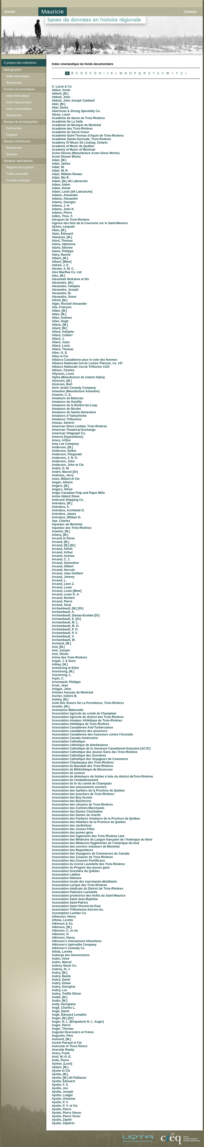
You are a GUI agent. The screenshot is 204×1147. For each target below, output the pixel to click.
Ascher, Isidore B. (64, 696)
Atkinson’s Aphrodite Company (74, 944)
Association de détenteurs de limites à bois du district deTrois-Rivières (102, 776)
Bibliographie (12, 70)
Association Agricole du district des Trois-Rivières (88, 717)
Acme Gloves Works (66, 156)
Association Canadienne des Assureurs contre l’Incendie (92, 734)
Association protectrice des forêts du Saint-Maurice (88, 895)
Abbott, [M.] (60, 93)
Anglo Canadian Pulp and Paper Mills (78, 493)
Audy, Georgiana (64, 1004)
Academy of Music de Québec (73, 146)
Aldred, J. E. (60, 265)
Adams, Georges (64, 202)
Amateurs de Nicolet (66, 409)
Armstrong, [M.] (63, 671)
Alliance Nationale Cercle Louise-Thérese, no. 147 (87, 363)
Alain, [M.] (59, 230)
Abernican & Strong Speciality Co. (76, 111)
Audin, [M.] (59, 1000)
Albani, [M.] (60, 258)
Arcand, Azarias (63, 556)
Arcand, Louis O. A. (66, 594)
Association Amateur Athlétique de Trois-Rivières (87, 720)
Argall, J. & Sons (64, 661)
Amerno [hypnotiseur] (67, 437)
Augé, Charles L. (64, 1007)
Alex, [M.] (58, 275)
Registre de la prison (20, 167)
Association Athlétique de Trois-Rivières (80, 724)
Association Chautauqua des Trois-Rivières (83, 762)
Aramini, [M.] (61, 531)
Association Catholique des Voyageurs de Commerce (90, 759)
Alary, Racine (61, 254)
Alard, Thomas (62, 240)
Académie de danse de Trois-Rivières (78, 118)
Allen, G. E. (60, 352)
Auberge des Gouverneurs (71, 955)
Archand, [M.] (61, 643)
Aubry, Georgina (63, 986)
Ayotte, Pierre (61, 1109)
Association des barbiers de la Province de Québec (88, 790)
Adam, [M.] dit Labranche (70, 181)
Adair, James (61, 163)
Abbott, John (61, 97)
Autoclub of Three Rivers (70, 1046)
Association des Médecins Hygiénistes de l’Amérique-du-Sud (95, 843)
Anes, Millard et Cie (66, 479)
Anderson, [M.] (62, 447)
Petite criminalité (17, 174)
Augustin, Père (62, 1035)
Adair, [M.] (59, 160)
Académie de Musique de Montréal (76, 125)
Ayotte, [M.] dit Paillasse (69, 1077)
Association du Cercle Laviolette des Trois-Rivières (88, 864)
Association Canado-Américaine (75, 738)
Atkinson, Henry (63, 937)
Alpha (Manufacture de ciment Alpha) (78, 377)
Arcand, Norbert (63, 598)
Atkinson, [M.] (62, 927)
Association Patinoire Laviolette (74, 892)
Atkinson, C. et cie (65, 930)
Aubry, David (61, 979)
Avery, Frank (61, 1053)
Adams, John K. (63, 209)
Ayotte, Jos (60, 1088)
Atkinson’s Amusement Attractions (77, 941)
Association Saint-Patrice (70, 902)
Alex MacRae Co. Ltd (67, 272)
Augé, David (60, 1011)
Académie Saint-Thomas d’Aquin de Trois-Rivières (88, 135)
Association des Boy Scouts (72, 797)
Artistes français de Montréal (72, 692)
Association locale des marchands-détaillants (84, 881)
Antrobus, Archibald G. (68, 510)
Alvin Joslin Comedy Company (74, 388)
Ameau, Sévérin (63, 423)
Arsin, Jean (60, 685)
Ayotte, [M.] (60, 1074)
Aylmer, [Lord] (62, 1063)
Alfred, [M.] (60, 300)
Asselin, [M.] (61, 706)
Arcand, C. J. (61, 559)
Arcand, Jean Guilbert (67, 573)
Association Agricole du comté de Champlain (84, 713)
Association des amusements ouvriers (79, 787)
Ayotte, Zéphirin (63, 1123)
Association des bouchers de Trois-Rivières (83, 794)
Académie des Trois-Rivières (72, 128)
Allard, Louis (61, 345)
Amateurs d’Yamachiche (69, 416)
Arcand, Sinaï (61, 605)
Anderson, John (63, 461)
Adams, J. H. (61, 205)
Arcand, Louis (62, 587)
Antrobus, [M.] (62, 503)
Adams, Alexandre (65, 198)
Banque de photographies (21, 122)
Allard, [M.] (59, 328)
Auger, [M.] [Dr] (63, 1018)
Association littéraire (67, 878)
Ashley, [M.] (60, 699)
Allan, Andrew (62, 317)
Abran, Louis (61, 114)
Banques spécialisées (18, 161)
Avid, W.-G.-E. (61, 1056)
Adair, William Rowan (67, 174)
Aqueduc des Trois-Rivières (71, 528)
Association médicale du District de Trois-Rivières (87, 888)
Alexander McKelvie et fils (70, 279)
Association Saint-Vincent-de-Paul (76, 906)
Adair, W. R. (60, 170)
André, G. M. (61, 468)
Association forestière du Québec (76, 871)
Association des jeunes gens (72, 832)
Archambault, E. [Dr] (66, 619)
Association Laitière (66, 874)
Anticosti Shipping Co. (68, 500)
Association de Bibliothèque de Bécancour (82, 769)
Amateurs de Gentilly (67, 402)
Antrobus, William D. (66, 517)
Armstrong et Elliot (65, 668)
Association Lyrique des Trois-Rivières (79, 885)
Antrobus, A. (61, 507)
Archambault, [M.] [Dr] (67, 608)
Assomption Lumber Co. (69, 913)
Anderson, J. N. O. (65, 458)
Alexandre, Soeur (64, 296)
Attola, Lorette (62, 951)
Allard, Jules (61, 342)
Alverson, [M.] (62, 381)
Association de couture (68, 773)
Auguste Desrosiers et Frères (73, 1032)
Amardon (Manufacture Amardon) (76, 391)
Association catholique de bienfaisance (80, 745)
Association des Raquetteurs (72, 850)
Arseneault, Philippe (66, 682)
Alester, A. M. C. (63, 268)
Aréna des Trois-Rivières (69, 657)
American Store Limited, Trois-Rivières (79, 426)
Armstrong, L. (62, 675)
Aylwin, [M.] (60, 1067)
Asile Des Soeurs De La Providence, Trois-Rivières (88, 703)
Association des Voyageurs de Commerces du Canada (90, 853)
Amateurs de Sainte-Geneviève (74, 412)
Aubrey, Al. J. (61, 969)
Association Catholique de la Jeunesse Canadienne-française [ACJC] (101, 748)
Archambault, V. (63, 636)
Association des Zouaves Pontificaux (78, 860)
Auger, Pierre (61, 1025)
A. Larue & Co (62, 86)
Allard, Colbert (62, 335)
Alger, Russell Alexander (69, 303)
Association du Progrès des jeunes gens (81, 867)
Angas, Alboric (62, 482)
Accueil (9, 12)
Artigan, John (61, 689)
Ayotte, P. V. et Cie (65, 1105)
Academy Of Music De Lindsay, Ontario (80, 142)
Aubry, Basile (61, 976)
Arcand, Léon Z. (63, 584)
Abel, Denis (60, 107)
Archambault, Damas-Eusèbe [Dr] (76, 615)
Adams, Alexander (65, 195)
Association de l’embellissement (75, 780)
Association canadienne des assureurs (79, 731)
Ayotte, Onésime (63, 1098)
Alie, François (62, 307)
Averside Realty (63, 1049)
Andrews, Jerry (63, 475)
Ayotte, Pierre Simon (66, 1112)
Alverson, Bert (62, 384)
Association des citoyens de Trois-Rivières (82, 804)
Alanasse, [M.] (62, 237)
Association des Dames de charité (76, 815)
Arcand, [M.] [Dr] (63, 545)
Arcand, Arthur (62, 552)
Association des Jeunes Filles (73, 829)
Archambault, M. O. (65, 626)
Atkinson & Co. (62, 923)
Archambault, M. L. (65, 622)
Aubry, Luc (59, 990)
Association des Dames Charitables (77, 811)
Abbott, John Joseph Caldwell (73, 100)
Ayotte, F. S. (60, 1084)
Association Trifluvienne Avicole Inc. (78, 909)
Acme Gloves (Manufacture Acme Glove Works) (86, 153)
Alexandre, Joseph (65, 289)
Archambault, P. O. (65, 629)
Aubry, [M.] (59, 972)
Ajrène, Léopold (63, 226)
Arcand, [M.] (60, 542)
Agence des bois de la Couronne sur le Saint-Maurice (90, 223)
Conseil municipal (18, 180)
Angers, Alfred (62, 489)
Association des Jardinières (72, 825)
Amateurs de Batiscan (67, 398)
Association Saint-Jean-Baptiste (75, 899)
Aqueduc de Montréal (67, 524)
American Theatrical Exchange (74, 430)
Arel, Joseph (61, 650)
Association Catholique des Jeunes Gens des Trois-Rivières (94, 752)
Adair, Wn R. (61, 177)
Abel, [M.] (58, 104)
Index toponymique (19, 102)
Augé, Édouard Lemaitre (69, 1014)
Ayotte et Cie (61, 1070)
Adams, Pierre (62, 212)
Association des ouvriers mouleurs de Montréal (86, 846)
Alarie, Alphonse (63, 244)
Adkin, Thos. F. (62, 216)
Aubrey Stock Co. (64, 965)
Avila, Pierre (60, 1060)
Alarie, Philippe (63, 251)
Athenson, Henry (64, 916)
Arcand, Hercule (63, 570)
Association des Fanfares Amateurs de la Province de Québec (96, 818)
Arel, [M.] (58, 647)
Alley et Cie (60, 356)
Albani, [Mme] (62, 261)
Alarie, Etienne (62, 247)
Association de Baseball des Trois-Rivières (82, 766)
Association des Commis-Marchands (78, 808)
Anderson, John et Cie (68, 465)
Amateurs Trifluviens (67, 419)
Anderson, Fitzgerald (67, 454)
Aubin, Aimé (60, 958)
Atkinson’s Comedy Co (68, 948)
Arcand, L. (59, 580)
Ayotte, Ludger (62, 1095)
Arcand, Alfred (62, 549)
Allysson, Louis (63, 373)
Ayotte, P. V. (60, 1102)
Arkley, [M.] (60, 664)
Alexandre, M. (61, 293)
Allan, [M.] (59, 314)
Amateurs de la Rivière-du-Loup (74, 405)
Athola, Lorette (62, 920)
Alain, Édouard (62, 233)
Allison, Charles (63, 370)
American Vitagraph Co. (69, 433)
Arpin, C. (58, 678)
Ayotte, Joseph (62, 1091)
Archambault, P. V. (65, 633)
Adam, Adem (61, 184)
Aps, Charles (61, 521)
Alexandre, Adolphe (66, 286)
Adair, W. (58, 167)
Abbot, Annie (61, 90)
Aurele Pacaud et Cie (67, 1042)
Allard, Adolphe (63, 331)
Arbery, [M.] (60, 535)
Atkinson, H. (60, 934)
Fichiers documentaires (19, 89)
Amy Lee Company (65, 444)
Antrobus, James (64, 514)
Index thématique (17, 76)
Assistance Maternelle (67, 710)
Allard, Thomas (63, 349)
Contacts (190, 12)
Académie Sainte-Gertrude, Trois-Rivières (81, 139)
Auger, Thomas (63, 1028)
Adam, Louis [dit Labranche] (72, 191)
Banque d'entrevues (17, 141)
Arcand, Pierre (62, 601)
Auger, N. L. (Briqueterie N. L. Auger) (78, 1021)
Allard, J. (58, 338)
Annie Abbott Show (65, 496)
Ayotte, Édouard (63, 1081)
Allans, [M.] (60, 324)
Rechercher (14, 83)
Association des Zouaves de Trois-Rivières (82, 857)
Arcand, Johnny (63, 577)
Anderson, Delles (64, 451)
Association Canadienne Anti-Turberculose (82, 727)
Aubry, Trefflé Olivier (66, 993)
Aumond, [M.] (61, 1039)
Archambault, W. (63, 640)
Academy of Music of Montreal (73, 149)
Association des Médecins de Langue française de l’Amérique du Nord (102, 839)
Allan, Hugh (60, 321)
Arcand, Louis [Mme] (67, 591)
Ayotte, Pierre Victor (66, 1116)
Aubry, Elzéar (61, 983)
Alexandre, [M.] (62, 282)
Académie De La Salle (67, 121)
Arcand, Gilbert (63, 566)
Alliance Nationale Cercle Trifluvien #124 (80, 366)
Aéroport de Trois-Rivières (71, 219)
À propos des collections (20, 63)
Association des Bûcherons (71, 801)
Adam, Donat (61, 188)
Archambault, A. (63, 612)
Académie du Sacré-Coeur (70, 132)
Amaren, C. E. (61, 395)
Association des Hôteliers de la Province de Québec (89, 822)
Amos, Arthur (61, 440)
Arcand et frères (63, 538)
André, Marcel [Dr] (65, 472)
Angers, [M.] (60, 486)
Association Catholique (68, 741)
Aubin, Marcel (62, 962)
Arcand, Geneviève (65, 563)
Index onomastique (19, 109)
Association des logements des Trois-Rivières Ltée (88, 836)
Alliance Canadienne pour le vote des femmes (84, 359)
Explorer (12, 135)
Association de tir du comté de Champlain (82, 783)
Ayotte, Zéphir (62, 1119)
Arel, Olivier (60, 654)
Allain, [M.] (59, 310)
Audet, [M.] (59, 997)
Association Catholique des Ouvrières (79, 755)
